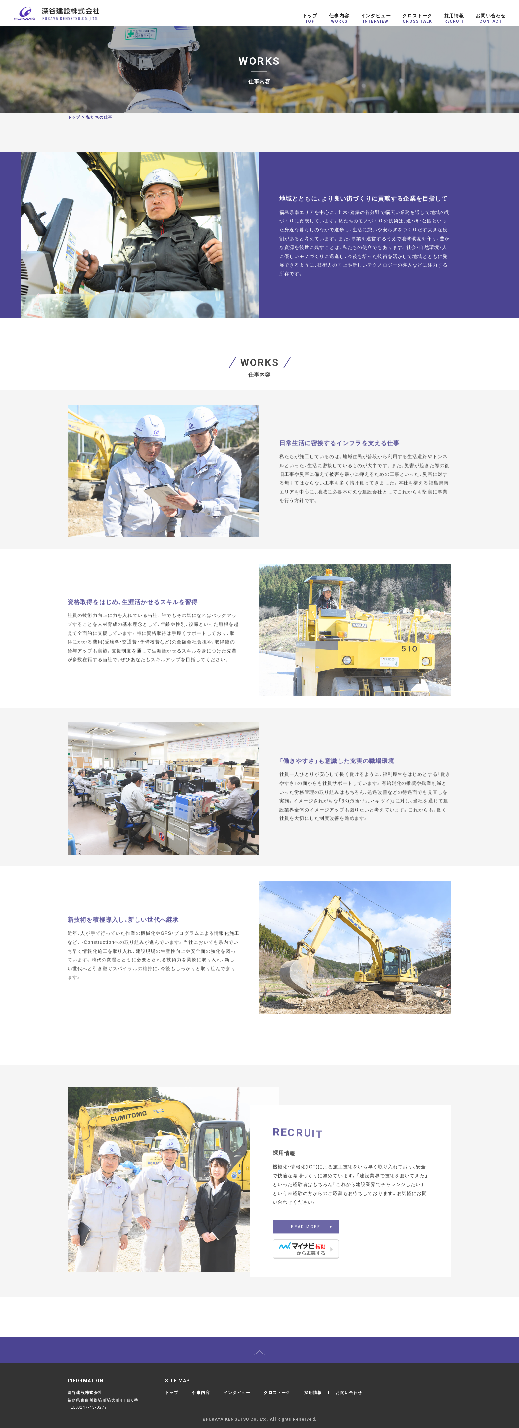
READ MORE (306, 1236)
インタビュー (237, 1392)
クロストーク (277, 1392)
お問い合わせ (349, 1392)
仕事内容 (201, 1392)
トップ (74, 117)
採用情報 (313, 1392)
